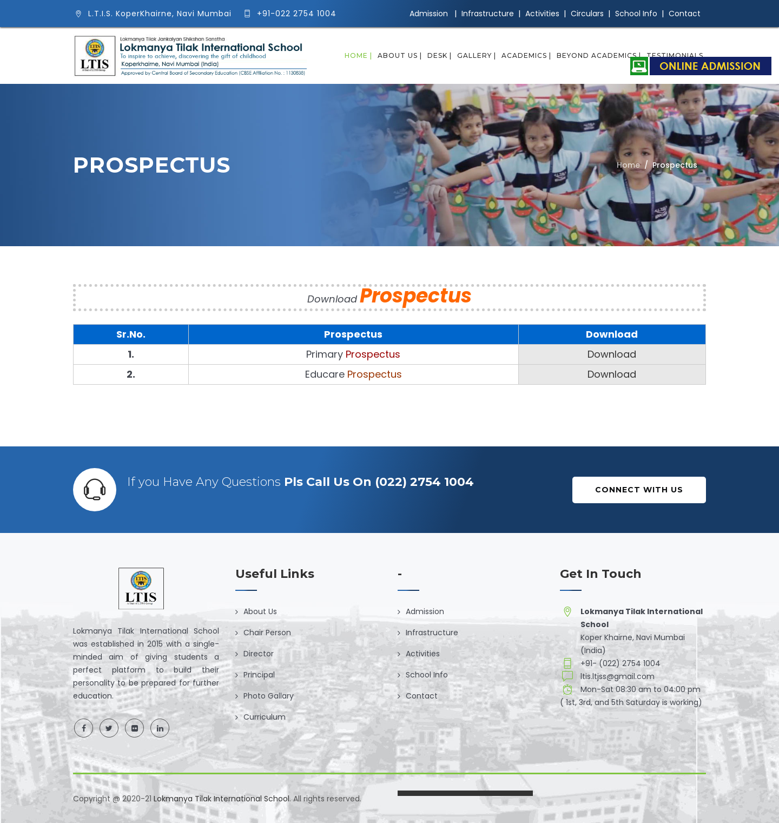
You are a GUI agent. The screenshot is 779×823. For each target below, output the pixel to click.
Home (628, 165)
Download (611, 354)
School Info (636, 13)
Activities (542, 13)
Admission (429, 13)
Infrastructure (487, 13)
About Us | (400, 55)
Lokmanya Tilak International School (221, 798)
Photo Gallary (268, 695)
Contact (685, 13)
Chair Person (267, 632)
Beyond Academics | (599, 55)
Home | (358, 55)
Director (258, 653)
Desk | (439, 55)
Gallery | (476, 55)
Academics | (526, 55)
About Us (260, 611)
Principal (259, 674)
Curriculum (264, 717)
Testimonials (674, 55)
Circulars (587, 13)
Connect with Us (639, 490)
